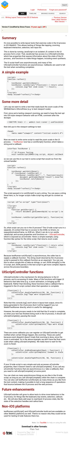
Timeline (32, 13)
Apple (66, 456)
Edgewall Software (27, 458)
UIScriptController (56, 250)
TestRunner (17, 147)
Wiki (22, 13)
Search (62, 13)
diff (44, 27)
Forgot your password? (58, 10)
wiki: (3, 17)
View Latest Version (59, 20)
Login (33, 10)
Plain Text (34, 453)
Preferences (42, 10)
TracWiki (43, 446)
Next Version (60, 22)
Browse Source (47, 13)
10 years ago (36, 27)
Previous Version (60, 18)
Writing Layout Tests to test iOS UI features (21, 17)
